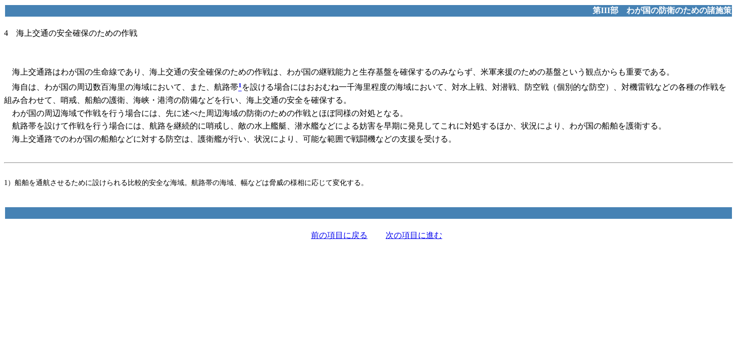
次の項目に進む (414, 235)
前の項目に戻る (339, 235)
